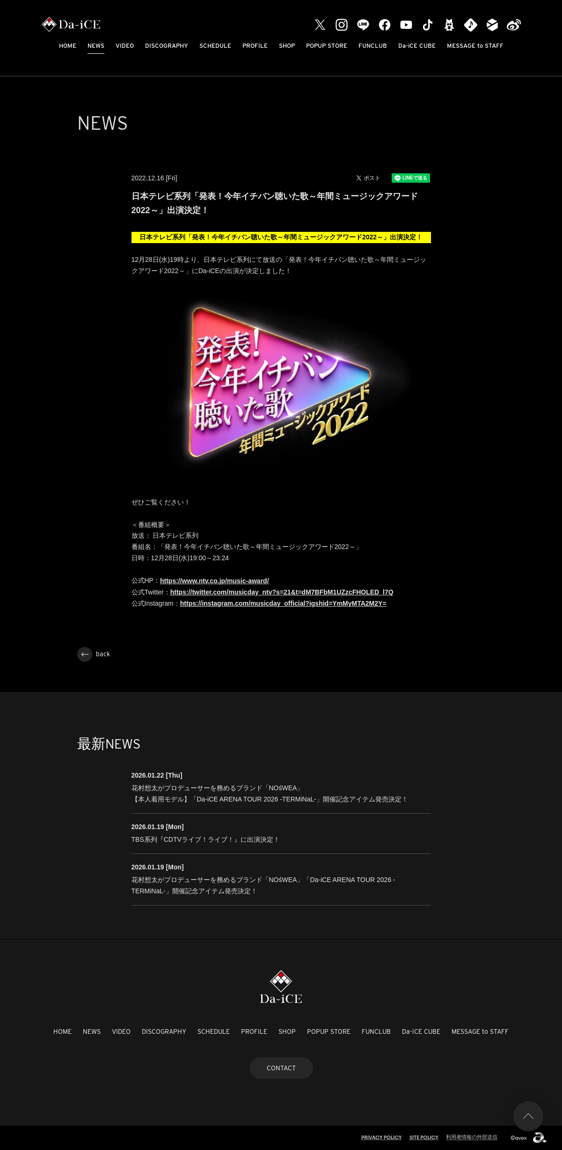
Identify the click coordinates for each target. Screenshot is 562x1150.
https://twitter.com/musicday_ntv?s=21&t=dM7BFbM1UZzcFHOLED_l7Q (282, 592)
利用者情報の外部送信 (471, 1137)
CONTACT (281, 1068)
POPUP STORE (326, 45)
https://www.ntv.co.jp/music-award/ (214, 581)
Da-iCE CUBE (417, 45)
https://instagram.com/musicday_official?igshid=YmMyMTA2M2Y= (283, 603)
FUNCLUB (372, 45)
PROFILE (255, 45)
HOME (67, 45)
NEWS (96, 45)
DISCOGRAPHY (166, 45)
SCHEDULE (215, 45)
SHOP (287, 45)
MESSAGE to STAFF (475, 45)
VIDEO (125, 45)
